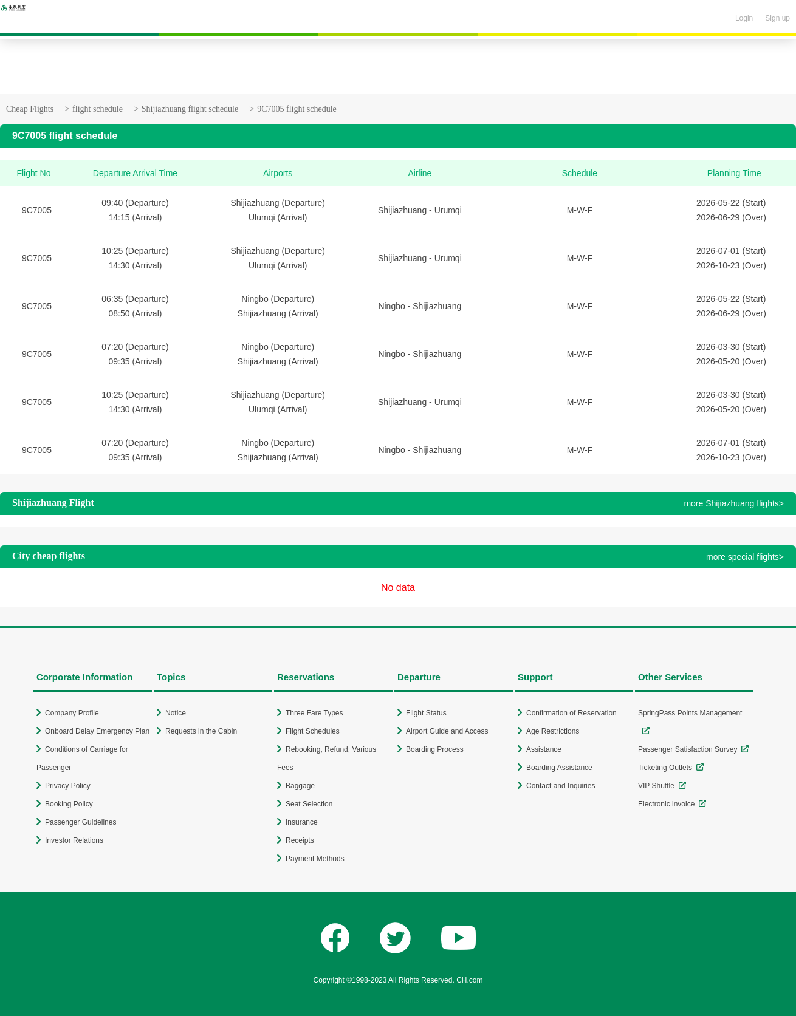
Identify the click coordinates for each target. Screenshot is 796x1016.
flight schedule (97, 109)
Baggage (300, 786)
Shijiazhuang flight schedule (190, 109)
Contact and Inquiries (560, 786)
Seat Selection (309, 804)
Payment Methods (315, 858)
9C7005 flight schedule (297, 109)
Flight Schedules (313, 731)
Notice (175, 713)
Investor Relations (74, 840)
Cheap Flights (29, 109)
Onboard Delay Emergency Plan (97, 731)
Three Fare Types (314, 713)
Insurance (302, 822)
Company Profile (72, 713)
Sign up (777, 18)
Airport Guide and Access (447, 731)
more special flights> (745, 557)
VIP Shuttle (656, 786)
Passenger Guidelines (80, 822)
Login (744, 18)
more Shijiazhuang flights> (734, 503)
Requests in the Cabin (201, 731)
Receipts (300, 840)
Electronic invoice (666, 804)
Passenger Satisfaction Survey (687, 749)
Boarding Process (435, 749)
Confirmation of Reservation (571, 713)
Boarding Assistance (559, 767)
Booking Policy (69, 804)
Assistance (543, 749)
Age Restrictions (552, 731)
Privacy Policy (68, 786)
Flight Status (426, 713)
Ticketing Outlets (665, 767)
